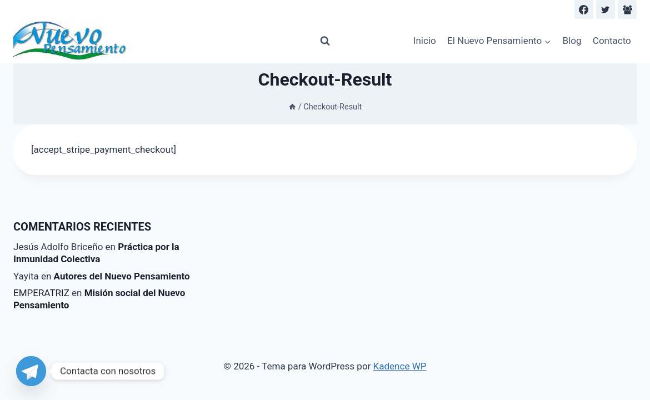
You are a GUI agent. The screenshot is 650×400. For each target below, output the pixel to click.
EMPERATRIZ (41, 292)
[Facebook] (583, 9)
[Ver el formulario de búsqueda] (325, 41)
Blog (572, 40)
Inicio (424, 40)
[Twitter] (605, 9)
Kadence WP (400, 366)
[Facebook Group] (627, 9)
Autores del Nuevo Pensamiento (122, 276)
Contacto (612, 40)
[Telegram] (31, 371)
